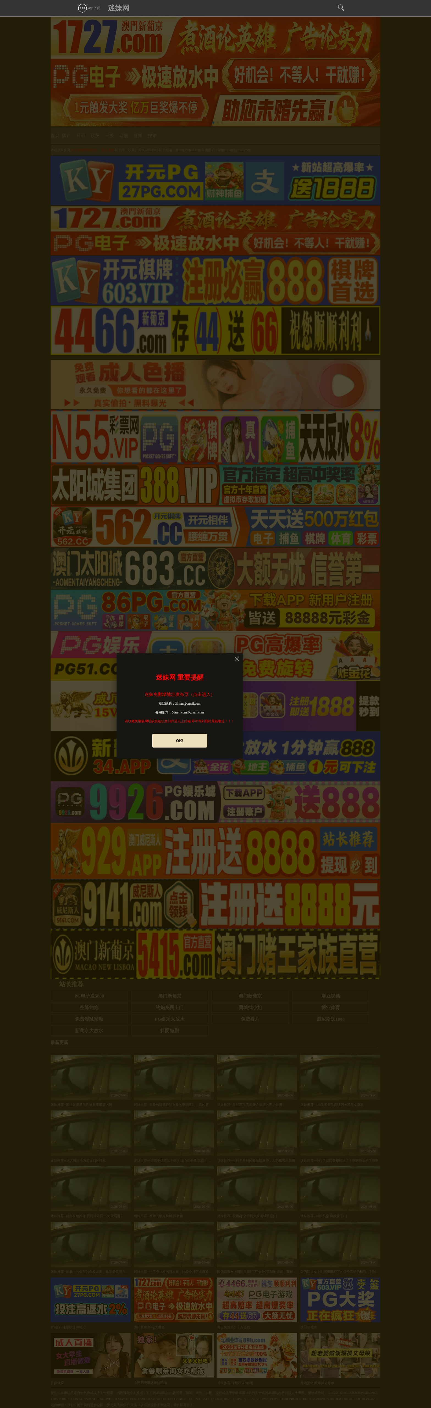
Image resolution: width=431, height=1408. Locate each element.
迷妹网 (118, 8)
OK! (179, 740)
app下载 (89, 8)
